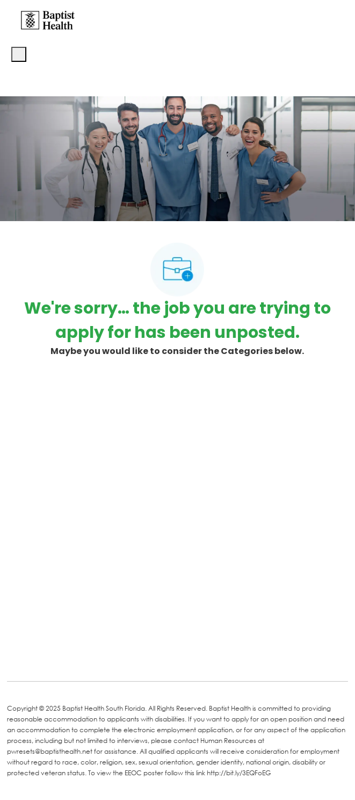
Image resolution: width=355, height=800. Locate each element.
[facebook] (19, 656)
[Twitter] (99, 657)
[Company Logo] (48, 19)
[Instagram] (142, 657)
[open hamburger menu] (18, 54)
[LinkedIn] (56, 657)
